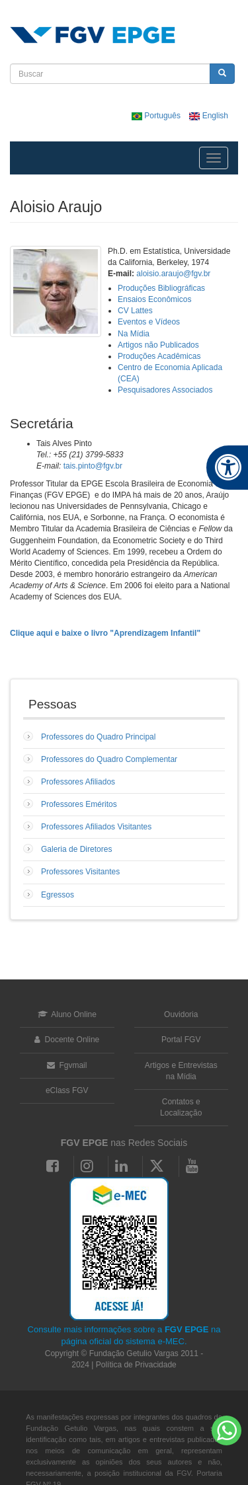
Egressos (57, 894)
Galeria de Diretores (76, 849)
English (208, 115)
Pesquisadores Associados (165, 390)
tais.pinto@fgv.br (92, 466)
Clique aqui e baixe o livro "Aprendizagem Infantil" (105, 633)
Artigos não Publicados (158, 345)
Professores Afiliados (78, 781)
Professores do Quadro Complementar (109, 759)
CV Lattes (135, 310)
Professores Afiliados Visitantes (96, 826)
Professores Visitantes (80, 871)
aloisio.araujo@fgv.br (173, 273)
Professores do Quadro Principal (98, 737)
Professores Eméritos (79, 804)
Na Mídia (133, 333)
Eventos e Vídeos (149, 321)
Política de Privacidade (136, 1364)
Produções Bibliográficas (161, 288)
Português (157, 115)
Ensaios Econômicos (154, 299)
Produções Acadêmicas (159, 356)
